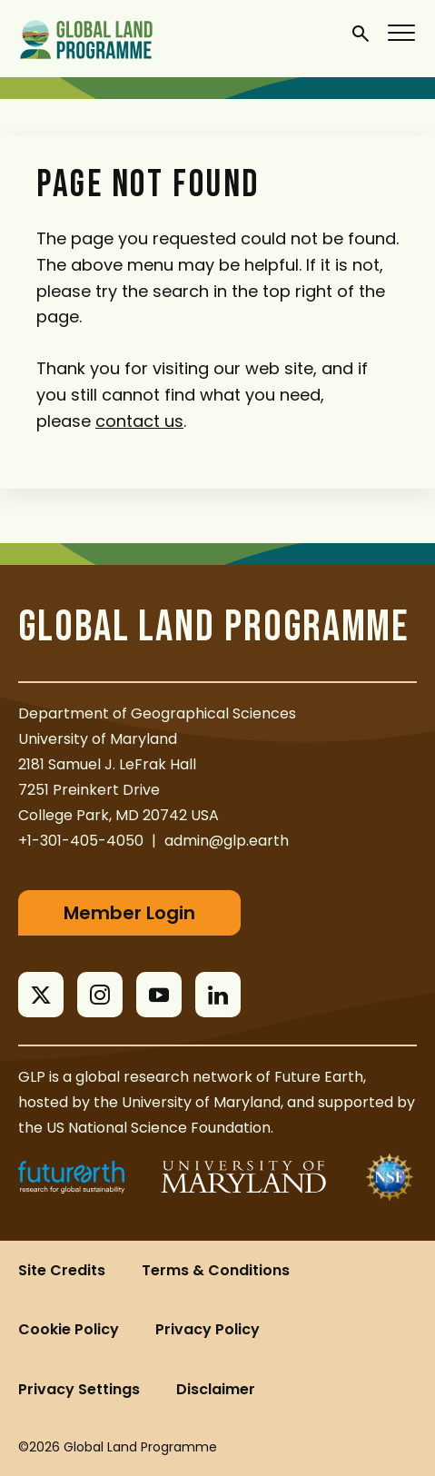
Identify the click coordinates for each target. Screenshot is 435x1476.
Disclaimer (215, 1389)
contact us (139, 421)
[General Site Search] (360, 33)
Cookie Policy (68, 1329)
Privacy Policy (207, 1329)
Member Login (129, 913)
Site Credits (61, 1270)
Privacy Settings (79, 1389)
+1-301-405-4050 (80, 840)
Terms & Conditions (216, 1270)
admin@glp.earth (226, 840)
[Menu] (402, 31)
